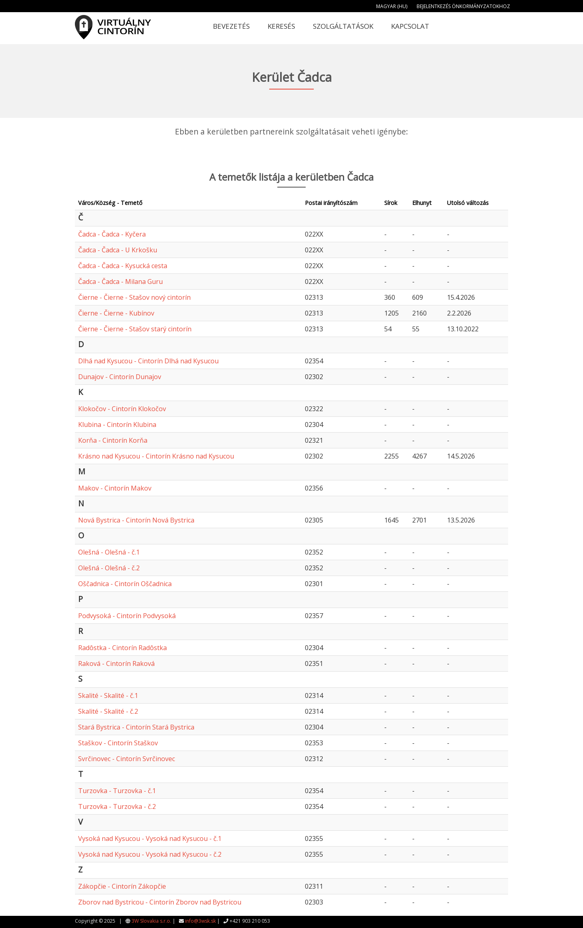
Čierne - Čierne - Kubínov (116, 313)
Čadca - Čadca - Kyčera (112, 234)
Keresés (281, 26)
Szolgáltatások (343, 26)
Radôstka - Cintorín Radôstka (122, 647)
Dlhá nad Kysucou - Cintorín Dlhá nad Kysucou (148, 360)
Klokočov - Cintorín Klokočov (122, 408)
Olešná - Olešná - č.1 (109, 552)
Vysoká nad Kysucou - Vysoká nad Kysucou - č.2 (149, 854)
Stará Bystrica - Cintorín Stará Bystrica (136, 727)
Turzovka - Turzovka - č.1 (117, 790)
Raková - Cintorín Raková (116, 663)
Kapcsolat (410, 26)
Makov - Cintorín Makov (114, 488)
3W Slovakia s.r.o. (151, 920)
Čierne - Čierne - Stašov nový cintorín (134, 297)
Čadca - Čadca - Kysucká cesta (122, 265)
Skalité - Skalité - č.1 (108, 695)
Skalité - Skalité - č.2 (108, 711)
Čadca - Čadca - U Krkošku (117, 249)
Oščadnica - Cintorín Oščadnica (125, 583)
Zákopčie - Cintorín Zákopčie (122, 886)
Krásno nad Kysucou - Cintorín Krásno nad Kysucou (156, 456)
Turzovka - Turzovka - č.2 (117, 806)
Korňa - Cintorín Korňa (112, 440)
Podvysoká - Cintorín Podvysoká (127, 615)
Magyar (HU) (391, 6)
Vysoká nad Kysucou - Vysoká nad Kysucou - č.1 (149, 838)
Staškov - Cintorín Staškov (118, 742)
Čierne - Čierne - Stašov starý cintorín (134, 328)
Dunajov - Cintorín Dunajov (119, 376)
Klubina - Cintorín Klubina (117, 424)
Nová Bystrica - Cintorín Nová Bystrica (136, 520)
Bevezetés (231, 26)
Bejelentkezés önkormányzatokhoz (463, 6)
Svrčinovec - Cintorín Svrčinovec (126, 758)
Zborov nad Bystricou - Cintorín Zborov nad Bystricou (159, 902)
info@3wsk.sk (200, 920)
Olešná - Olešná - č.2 (109, 567)
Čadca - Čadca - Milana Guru (120, 281)
